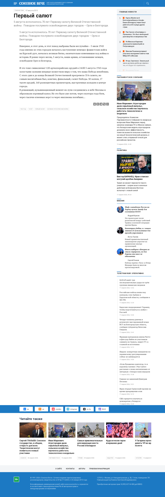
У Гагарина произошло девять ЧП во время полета (146, 443)
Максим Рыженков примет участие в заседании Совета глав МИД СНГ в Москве (136, 53)
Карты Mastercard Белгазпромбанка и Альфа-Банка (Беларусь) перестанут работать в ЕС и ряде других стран (134, 22)
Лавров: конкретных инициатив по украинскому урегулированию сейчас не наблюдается (135, 354)
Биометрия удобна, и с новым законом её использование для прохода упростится (138, 230)
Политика (122, 150)
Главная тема (19, 10)
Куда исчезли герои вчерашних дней (115, 441)
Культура (139, 458)
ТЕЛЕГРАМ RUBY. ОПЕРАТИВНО (130, 273)
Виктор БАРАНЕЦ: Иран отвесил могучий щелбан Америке (132, 177)
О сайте (58, 469)
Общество (110, 458)
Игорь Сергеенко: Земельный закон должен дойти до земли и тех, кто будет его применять (136, 63)
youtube (56, 409)
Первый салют (40, 109)
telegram (72, 409)
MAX (102, 409)
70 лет (31, 109)
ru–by (87, 409)
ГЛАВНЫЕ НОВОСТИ (128, 12)
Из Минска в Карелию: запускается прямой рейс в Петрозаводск (133, 44)
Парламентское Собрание (130, 77)
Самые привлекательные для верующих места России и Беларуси (90, 443)
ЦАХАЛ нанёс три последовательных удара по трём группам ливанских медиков (134, 282)
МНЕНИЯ (120, 201)
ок (41, 409)
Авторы (82, 469)
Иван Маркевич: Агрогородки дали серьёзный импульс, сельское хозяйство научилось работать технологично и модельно (132, 108)
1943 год (23, 109)
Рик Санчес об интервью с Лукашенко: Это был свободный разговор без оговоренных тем (135, 34)
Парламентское (54, 458)
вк (26, 409)
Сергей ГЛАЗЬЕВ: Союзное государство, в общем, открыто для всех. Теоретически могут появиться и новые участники (32, 446)
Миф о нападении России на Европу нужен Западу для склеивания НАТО (137, 209)
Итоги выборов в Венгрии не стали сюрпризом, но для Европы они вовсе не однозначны (137, 252)
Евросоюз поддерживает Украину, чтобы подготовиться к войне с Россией (135, 309)
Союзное (23, 458)
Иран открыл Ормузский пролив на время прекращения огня (135, 390)
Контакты (70, 469)
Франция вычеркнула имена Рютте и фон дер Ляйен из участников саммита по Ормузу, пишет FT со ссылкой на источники (135, 341)
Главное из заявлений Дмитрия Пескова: (133, 380)
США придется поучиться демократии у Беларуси (131, 399)
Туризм (80, 458)
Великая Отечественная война (57, 109)
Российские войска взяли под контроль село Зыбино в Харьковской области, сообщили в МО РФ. (135, 296)
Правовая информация (99, 469)
